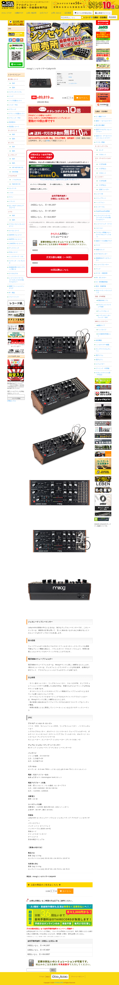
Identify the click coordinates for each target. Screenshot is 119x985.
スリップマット (101, 196)
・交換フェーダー (103, 188)
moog (70, 75)
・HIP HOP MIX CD (17, 166)
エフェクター (100, 362)
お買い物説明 (25, 12)
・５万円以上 (102, 167)
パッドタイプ (102, 328)
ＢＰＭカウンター (101, 252)
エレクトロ (12, 187)
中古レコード (13, 250)
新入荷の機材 (100, 124)
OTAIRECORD (58, 981)
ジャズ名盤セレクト (15, 99)
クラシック (12, 108)
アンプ (98, 267)
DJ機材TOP (15, 12)
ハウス (11, 191)
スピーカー (99, 226)
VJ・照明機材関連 (102, 280)
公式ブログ (35, 12)
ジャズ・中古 (13, 103)
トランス (12, 200)
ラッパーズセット (103, 309)
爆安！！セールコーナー (104, 119)
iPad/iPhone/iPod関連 (103, 209)
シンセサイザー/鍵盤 (102, 343)
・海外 (13, 82)
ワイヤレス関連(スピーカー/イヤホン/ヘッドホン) (103, 233)
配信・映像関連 (101, 284)
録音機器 (99, 339)
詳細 (47, 139)
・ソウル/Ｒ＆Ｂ (16, 178)
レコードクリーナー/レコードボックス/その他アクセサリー (16, 278)
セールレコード (14, 229)
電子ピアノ (99, 358)
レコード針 (99, 192)
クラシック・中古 (14, 116)
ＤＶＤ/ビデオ (13, 272)
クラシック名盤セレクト (17, 112)
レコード (86, 16)
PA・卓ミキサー (101, 276)
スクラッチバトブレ (15, 90)
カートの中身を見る (68, 13)
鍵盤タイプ (101, 324)
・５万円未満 (102, 163)
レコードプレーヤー (102, 263)
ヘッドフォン (100, 201)
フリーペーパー (14, 295)
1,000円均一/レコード (16, 242)
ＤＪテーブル (100, 205)
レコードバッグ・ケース (104, 222)
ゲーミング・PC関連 (102, 367)
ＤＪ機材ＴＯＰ (101, 115)
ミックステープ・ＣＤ (16, 255)
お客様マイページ (84, 13)
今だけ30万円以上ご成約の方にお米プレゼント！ (59, 171)
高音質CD (12, 121)
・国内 (13, 86)
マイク (98, 244)
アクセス (41, 975)
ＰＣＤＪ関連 (100, 141)
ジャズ (11, 95)
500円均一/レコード (15, 237)
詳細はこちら (11, 399)
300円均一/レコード (15, 233)
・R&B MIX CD (15, 182)
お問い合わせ (46, 12)
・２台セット (102, 153)
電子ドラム (99, 354)
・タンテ (100, 148)
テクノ (11, 195)
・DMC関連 (14, 170)
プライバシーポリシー (77, 975)
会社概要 (55, 12)
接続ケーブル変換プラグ (104, 239)
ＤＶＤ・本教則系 (101, 271)
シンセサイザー (73, 82)
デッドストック (14, 246)
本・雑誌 (12, 291)
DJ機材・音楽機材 (99, 16)
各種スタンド (100, 248)
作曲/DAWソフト (103, 299)
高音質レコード (14, 125)
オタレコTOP (5, 12)
